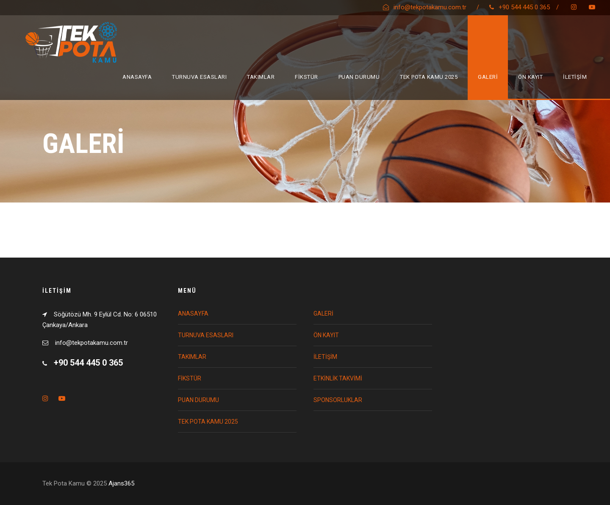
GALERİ (488, 77)
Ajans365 (121, 483)
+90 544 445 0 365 (524, 7)
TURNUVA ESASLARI (199, 77)
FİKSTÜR (306, 77)
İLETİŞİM (575, 77)
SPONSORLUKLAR (337, 400)
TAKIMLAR (260, 77)
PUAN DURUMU (359, 77)
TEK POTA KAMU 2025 (429, 77)
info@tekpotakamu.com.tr (430, 7)
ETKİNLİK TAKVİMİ (337, 378)
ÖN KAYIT (530, 77)
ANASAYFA (137, 77)
